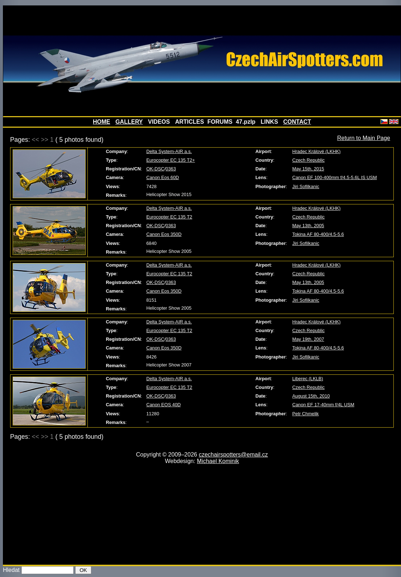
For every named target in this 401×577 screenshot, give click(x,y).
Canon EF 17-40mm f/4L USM (323, 404)
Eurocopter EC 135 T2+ (170, 160)
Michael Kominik (218, 461)
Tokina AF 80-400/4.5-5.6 (318, 234)
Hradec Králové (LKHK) (316, 151)
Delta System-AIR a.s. (169, 151)
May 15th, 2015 (308, 168)
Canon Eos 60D (162, 177)
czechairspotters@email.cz (233, 454)
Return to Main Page (363, 138)
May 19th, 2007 (308, 339)
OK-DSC (155, 168)
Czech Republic (308, 160)
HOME (101, 122)
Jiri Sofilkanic (305, 186)
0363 (170, 168)
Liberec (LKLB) (307, 378)
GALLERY (129, 122)
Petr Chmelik (305, 413)
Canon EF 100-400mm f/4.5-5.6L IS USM (334, 177)
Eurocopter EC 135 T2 (169, 217)
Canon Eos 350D (163, 234)
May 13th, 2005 (308, 225)
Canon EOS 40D (163, 404)
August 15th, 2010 (311, 396)
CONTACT (297, 122)
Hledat (11, 570)
